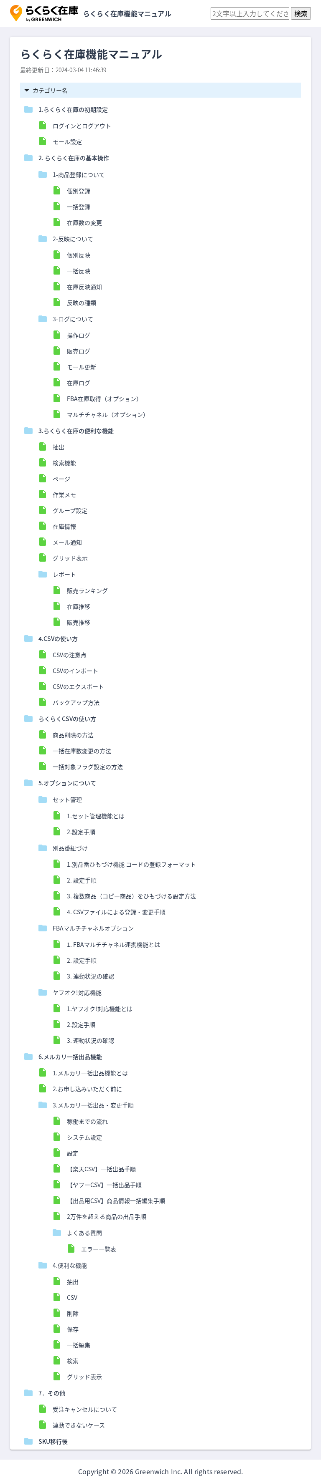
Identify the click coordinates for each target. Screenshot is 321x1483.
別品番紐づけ (70, 848)
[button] (44, 13)
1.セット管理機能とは (98, 816)
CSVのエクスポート (78, 686)
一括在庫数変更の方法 (82, 751)
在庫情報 (64, 526)
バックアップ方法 (76, 702)
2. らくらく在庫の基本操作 (73, 158)
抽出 (58, 447)
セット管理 (67, 799)
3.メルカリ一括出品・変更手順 (93, 1105)
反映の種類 (81, 302)
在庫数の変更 (84, 222)
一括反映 (78, 271)
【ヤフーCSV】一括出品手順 (104, 1184)
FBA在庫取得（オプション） (104, 398)
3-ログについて (73, 319)
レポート (64, 574)
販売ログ (78, 351)
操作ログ (78, 335)
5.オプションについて (67, 783)
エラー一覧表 (98, 1249)
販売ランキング (87, 590)
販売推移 (78, 622)
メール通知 (67, 542)
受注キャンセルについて (85, 1409)
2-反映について (73, 239)
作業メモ (64, 494)
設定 (73, 1153)
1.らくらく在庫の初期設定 (73, 109)
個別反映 (78, 255)
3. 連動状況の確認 (90, 976)
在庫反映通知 (84, 286)
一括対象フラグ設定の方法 (88, 766)
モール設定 (67, 141)
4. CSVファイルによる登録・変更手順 (116, 912)
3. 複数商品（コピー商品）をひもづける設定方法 (131, 896)
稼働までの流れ (87, 1121)
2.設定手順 (81, 831)
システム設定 (84, 1137)
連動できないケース (79, 1425)
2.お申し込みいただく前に (87, 1089)
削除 (73, 1313)
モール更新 (81, 367)
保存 (73, 1329)
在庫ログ (78, 382)
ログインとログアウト (82, 125)
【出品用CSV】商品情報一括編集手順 (116, 1200)
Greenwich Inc (158, 1471)
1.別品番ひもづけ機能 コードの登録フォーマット (131, 864)
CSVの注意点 (70, 655)
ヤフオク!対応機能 (77, 992)
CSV (72, 1297)
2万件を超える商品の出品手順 (106, 1216)
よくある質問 (84, 1232)
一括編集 (78, 1345)
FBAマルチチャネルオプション (93, 928)
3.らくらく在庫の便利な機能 (76, 430)
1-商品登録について (79, 174)
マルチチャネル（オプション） (108, 414)
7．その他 (51, 1393)
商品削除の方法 (73, 735)
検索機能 (64, 463)
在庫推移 (78, 606)
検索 (73, 1361)
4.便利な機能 (70, 1265)
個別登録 (78, 191)
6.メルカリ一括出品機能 (70, 1056)
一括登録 (78, 206)
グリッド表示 (70, 558)
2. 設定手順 (82, 880)
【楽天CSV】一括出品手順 (101, 1169)
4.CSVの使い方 (58, 638)
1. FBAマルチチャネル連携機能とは (116, 944)
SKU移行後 (53, 1441)
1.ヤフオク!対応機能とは (99, 1008)
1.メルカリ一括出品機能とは (90, 1073)
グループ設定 (70, 510)
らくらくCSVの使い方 (67, 718)
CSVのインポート (75, 670)
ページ (61, 478)
